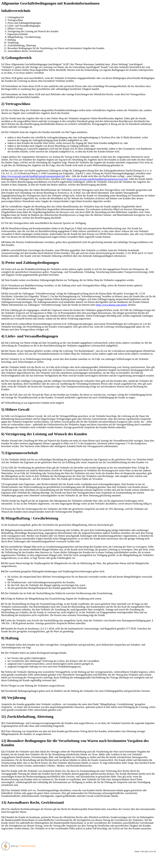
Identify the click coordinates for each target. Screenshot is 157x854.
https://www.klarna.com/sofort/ (111, 304)
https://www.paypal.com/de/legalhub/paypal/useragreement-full (33, 176)
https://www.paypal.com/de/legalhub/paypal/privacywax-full (97, 179)
